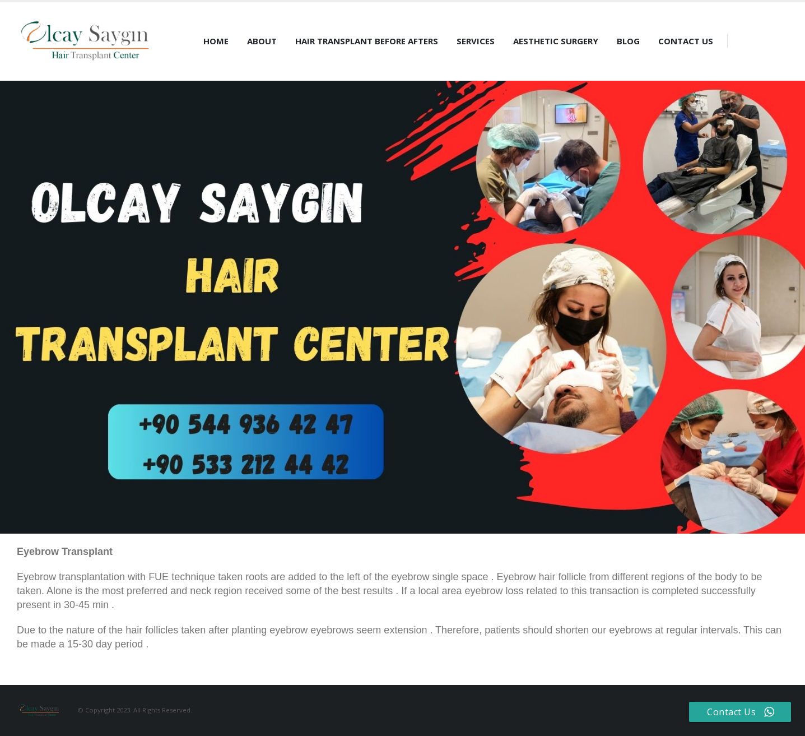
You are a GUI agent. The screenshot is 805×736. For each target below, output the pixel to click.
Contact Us (685, 41)
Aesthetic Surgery (555, 41)
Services (476, 41)
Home (216, 41)
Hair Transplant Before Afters (366, 41)
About (262, 41)
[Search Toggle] (742, 41)
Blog (628, 41)
